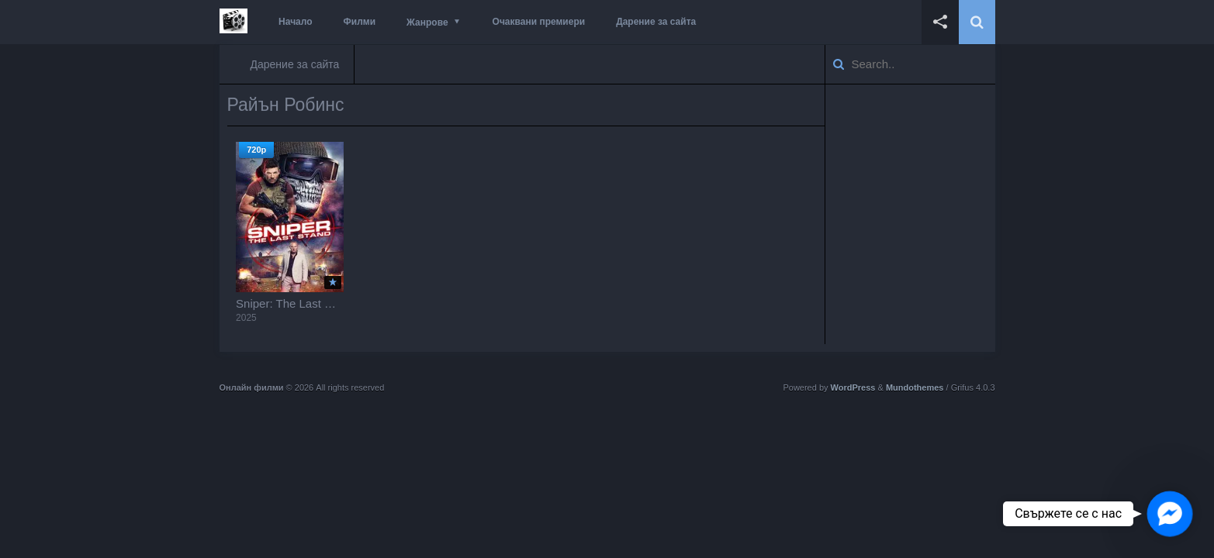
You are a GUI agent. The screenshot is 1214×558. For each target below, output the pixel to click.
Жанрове (427, 22)
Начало (295, 21)
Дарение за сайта (656, 21)
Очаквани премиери (539, 21)
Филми (360, 21)
